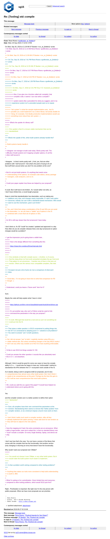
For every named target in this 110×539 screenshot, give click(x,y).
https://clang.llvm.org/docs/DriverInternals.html (26, 246)
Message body (29, 24)
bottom (87, 24)
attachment (26, 505)
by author (93, 36)
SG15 (6, 532)
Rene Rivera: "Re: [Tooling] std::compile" (29, 522)
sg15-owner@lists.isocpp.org (25, 532)
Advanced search (59, 6)
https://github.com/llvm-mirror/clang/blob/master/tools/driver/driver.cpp (34, 304)
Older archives (9, 536)
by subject (67, 36)
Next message (16, 29)
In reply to (67, 29)
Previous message (42, 29)
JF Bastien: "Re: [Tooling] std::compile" (31, 517)
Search (49, 6)
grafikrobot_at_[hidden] (27, 41)
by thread (42, 36)
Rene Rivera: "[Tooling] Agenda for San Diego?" (31, 515)
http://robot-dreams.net (27, 501)
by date (16, 36)
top (83, 24)
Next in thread (93, 29)
